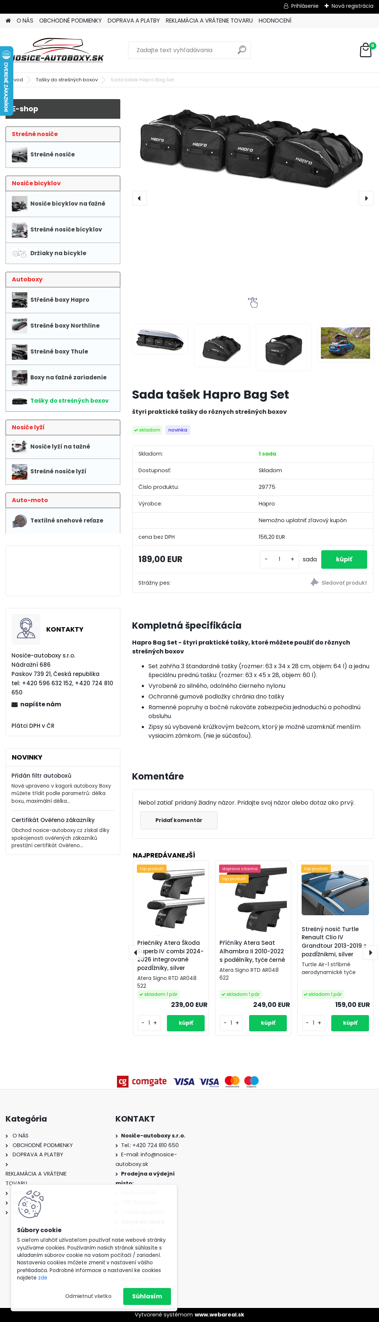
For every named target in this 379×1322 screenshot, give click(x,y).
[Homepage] (8, 21)
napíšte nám (40, 704)
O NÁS (25, 20)
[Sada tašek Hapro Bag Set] (252, 146)
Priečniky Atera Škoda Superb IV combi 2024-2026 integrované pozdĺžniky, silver (170, 955)
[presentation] (139, 198)
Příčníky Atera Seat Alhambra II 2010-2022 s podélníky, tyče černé (252, 951)
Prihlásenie (305, 6)
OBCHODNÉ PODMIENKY (70, 20)
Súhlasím (147, 1296)
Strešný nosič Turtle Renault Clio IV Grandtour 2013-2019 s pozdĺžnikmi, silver (334, 941)
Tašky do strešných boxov (67, 79)
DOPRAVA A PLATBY (134, 20)
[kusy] (279, 559)
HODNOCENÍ (275, 20)
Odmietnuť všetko (88, 1296)
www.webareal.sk (219, 1314)
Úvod (16, 79)
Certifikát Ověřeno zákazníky (53, 820)
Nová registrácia (352, 6)
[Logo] (56, 50)
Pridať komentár (178, 820)
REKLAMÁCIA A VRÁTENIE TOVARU (209, 20)
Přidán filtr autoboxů (41, 776)
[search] (242, 52)
